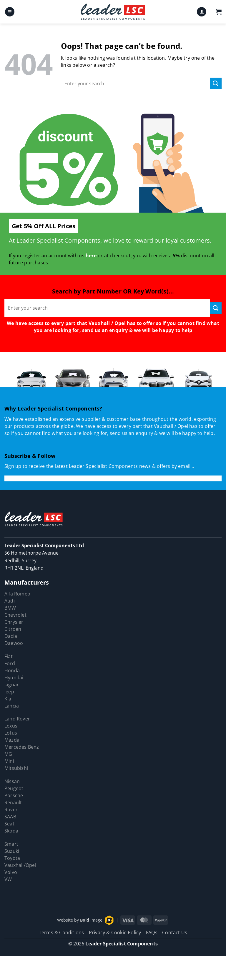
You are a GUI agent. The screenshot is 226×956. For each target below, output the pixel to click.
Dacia (10, 636)
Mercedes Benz (21, 747)
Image (91, 919)
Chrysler (14, 622)
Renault (13, 802)
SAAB (10, 816)
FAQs (151, 932)
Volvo (10, 872)
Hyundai (13, 677)
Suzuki (11, 851)
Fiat (8, 656)
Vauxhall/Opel (20, 865)
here (91, 255)
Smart (11, 844)
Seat (9, 823)
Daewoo (13, 643)
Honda (12, 670)
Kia (7, 698)
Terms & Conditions (61, 932)
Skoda (11, 830)
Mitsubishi (16, 768)
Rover (11, 809)
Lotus (10, 733)
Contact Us (174, 932)
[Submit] (216, 83)
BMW (10, 608)
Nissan (12, 781)
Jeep (9, 691)
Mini (9, 761)
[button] (9, 12)
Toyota (12, 858)
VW (8, 879)
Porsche (13, 795)
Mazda (11, 740)
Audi (9, 601)
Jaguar (11, 684)
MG (8, 754)
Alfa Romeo (17, 593)
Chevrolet (15, 615)
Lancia (11, 706)
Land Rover (17, 718)
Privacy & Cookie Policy (115, 932)
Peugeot (13, 788)
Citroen (12, 629)
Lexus (10, 726)
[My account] (201, 12)
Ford (9, 663)
